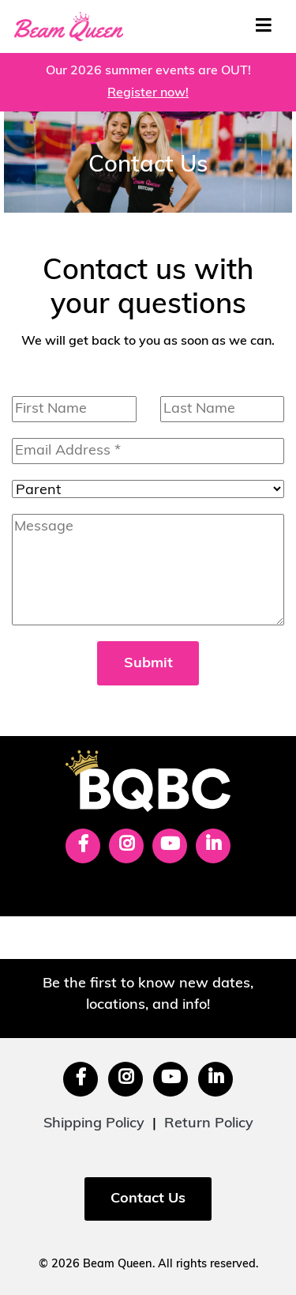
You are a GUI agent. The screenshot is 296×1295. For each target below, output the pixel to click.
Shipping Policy (93, 1123)
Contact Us (148, 1198)
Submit (148, 663)
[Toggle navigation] (263, 26)
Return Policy (208, 1123)
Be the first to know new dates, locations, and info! (148, 994)
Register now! (148, 93)
